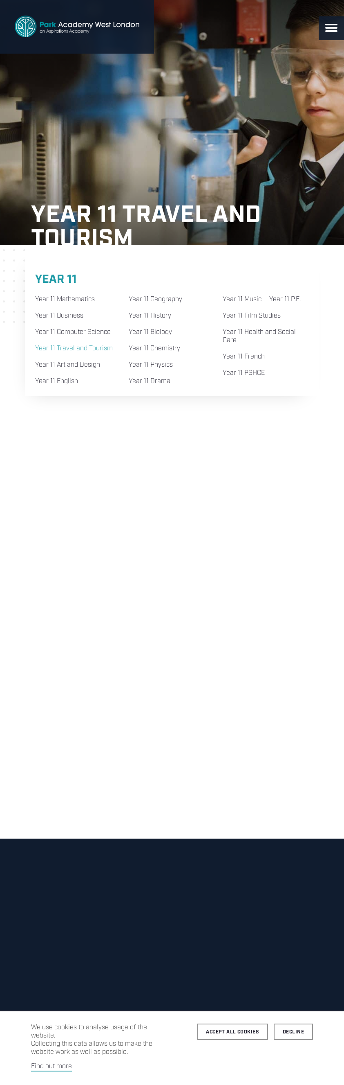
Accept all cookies (232, 1032)
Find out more (51, 1066)
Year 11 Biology (150, 332)
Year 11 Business (59, 315)
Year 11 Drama (149, 381)
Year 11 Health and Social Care (259, 336)
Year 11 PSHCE (244, 373)
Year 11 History (150, 315)
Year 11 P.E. (285, 299)
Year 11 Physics (151, 365)
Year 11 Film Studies (252, 315)
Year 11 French (244, 356)
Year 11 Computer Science (73, 332)
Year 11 (56, 279)
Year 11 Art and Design (67, 365)
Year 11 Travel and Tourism (74, 348)
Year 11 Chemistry (154, 348)
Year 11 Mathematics (65, 299)
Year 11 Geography (155, 299)
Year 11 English (56, 381)
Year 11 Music (242, 299)
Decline (293, 1032)
